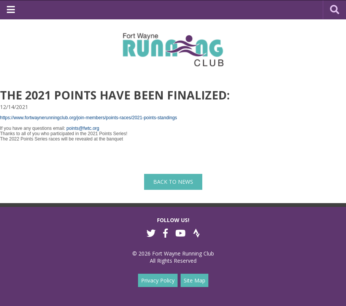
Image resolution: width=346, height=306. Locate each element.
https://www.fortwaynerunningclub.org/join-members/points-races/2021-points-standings (88, 117)
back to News (173, 181)
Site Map (194, 280)
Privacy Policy (158, 280)
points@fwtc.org (83, 128)
